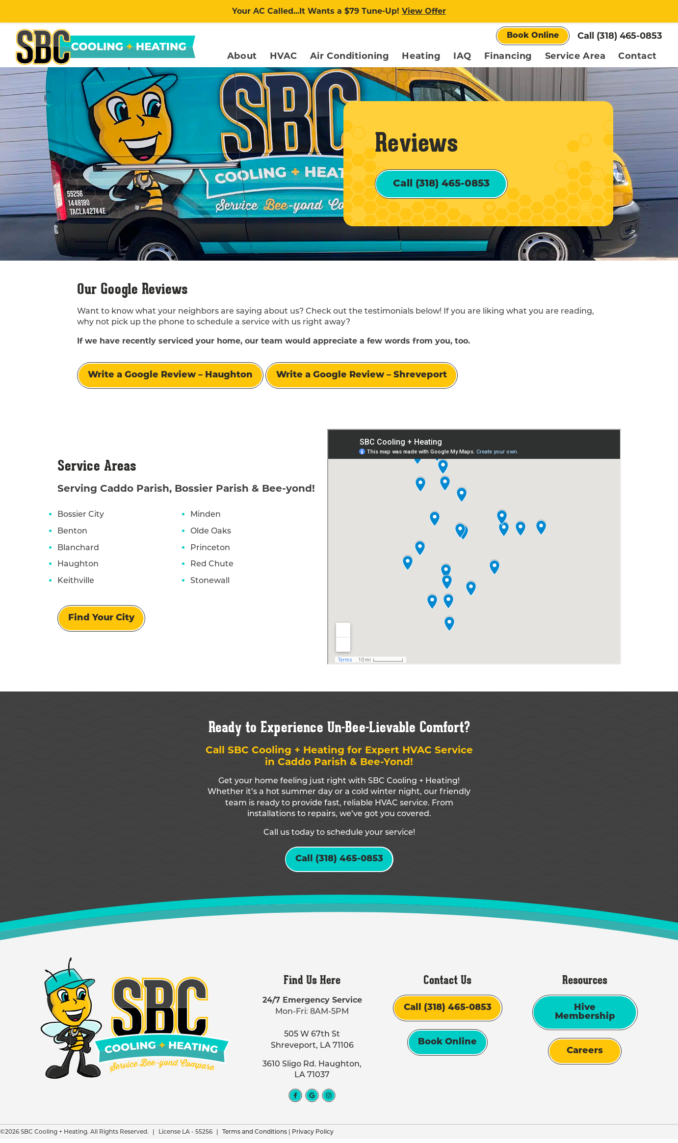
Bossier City (80, 516)
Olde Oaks (210, 533)
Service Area (575, 56)
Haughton (77, 566)
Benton (72, 533)
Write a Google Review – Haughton (170, 377)
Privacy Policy (313, 1135)
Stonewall (209, 582)
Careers (585, 1055)
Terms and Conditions (254, 1135)
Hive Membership (585, 1017)
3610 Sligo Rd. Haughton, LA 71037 (312, 1073)
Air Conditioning (350, 56)
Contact (637, 56)
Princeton (210, 549)
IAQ (462, 56)
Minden (205, 516)
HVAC (283, 56)
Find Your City (101, 620)
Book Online (533, 36)
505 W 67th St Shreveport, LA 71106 (312, 1044)
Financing (508, 56)
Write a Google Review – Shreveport (361, 377)
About (242, 56)
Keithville (75, 582)
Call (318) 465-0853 (619, 35)
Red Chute (211, 566)
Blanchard (78, 549)
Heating (421, 56)
